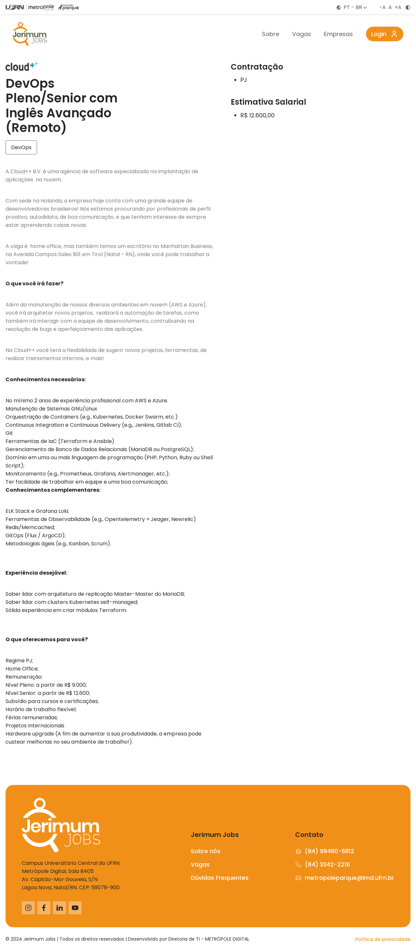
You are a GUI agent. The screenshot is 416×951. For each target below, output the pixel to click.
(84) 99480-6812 (324, 851)
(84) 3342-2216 (322, 864)
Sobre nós (205, 851)
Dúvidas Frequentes (220, 878)
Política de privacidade (382, 939)
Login (384, 34)
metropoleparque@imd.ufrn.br (344, 878)
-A (382, 7)
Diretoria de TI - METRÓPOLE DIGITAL (208, 939)
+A (398, 7)
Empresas (338, 34)
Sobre (270, 34)
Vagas (301, 34)
